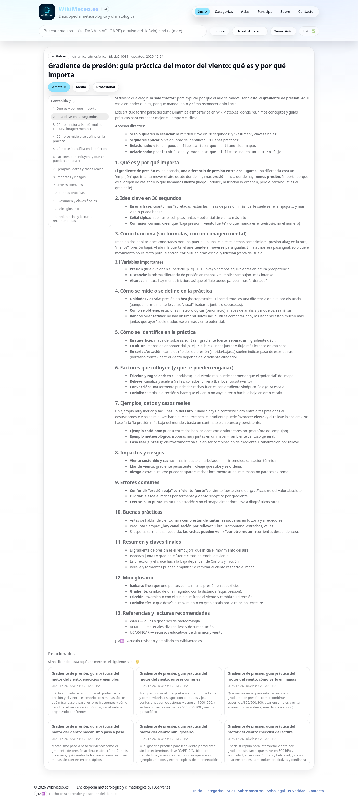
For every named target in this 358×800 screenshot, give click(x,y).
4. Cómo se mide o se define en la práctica (79, 138)
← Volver (59, 56)
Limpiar (219, 31)
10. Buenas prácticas (69, 192)
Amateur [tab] (59, 87)
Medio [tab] (81, 87)
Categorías (224, 11)
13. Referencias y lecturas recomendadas (72, 218)
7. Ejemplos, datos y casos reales (78, 169)
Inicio (202, 11)
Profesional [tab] (105, 87)
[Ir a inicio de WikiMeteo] (87, 12)
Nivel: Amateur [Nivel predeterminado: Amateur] (250, 31)
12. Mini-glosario (66, 208)
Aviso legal (276, 789)
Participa (265, 11)
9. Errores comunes (68, 184)
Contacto (305, 11)
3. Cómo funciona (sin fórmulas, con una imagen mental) (77, 126)
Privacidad (296, 789)
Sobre (285, 11)
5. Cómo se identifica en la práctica (80, 148)
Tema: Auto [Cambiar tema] (283, 31)
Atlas (245, 11)
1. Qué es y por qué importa (74, 108)
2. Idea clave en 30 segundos (75, 116)
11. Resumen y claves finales (75, 200)
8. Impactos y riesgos (69, 176)
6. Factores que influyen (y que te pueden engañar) (78, 158)
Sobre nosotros (251, 789)
